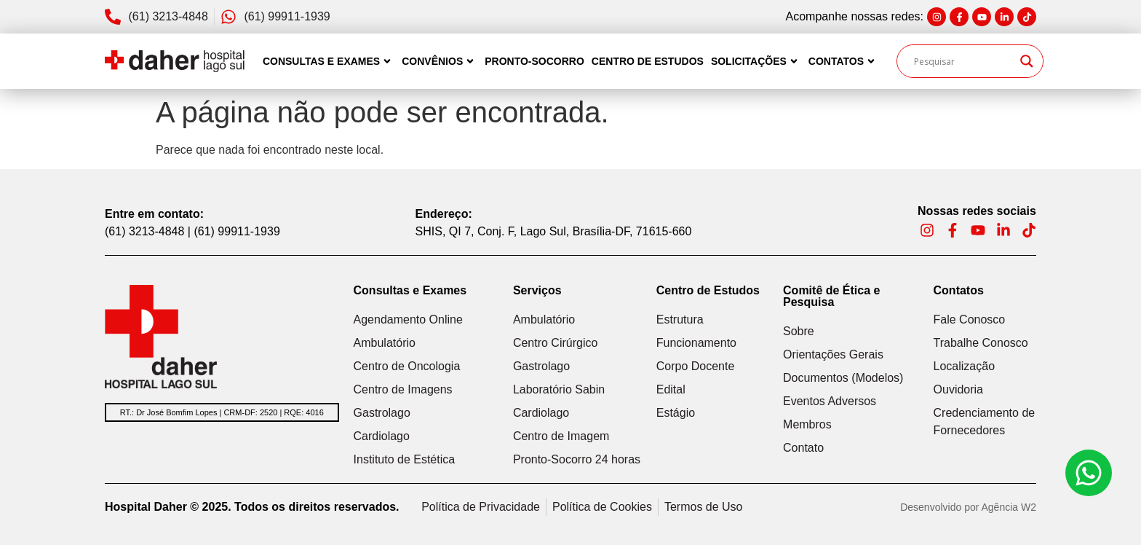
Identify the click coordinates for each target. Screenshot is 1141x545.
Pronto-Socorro (534, 61)
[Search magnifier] (1027, 61)
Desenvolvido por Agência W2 (968, 507)
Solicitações (756, 61)
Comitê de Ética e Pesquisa (831, 296)
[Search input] (963, 61)
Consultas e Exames (328, 61)
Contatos (843, 61)
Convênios (439, 61)
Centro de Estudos (648, 61)
